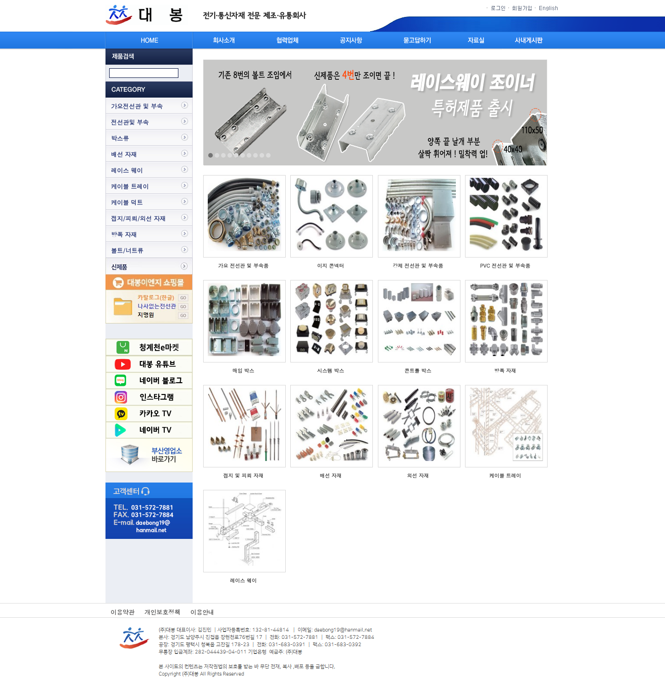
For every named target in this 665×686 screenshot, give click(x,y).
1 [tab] (210, 155)
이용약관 (122, 612)
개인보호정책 (162, 612)
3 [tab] (223, 155)
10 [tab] (268, 155)
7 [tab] (249, 155)
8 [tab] (255, 155)
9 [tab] (262, 155)
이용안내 (202, 612)
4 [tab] (229, 155)
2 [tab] (217, 155)
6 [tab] (242, 155)
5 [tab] (236, 155)
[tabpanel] (375, 112)
